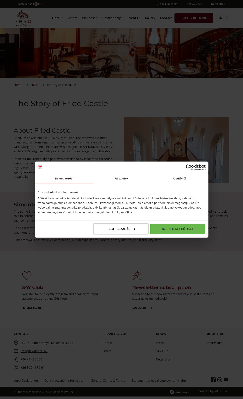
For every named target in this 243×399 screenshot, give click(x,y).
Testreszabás (121, 228)
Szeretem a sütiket (178, 228)
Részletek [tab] (121, 178)
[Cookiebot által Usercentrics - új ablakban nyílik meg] (189, 167)
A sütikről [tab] (179, 178)
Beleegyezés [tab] (63, 178)
